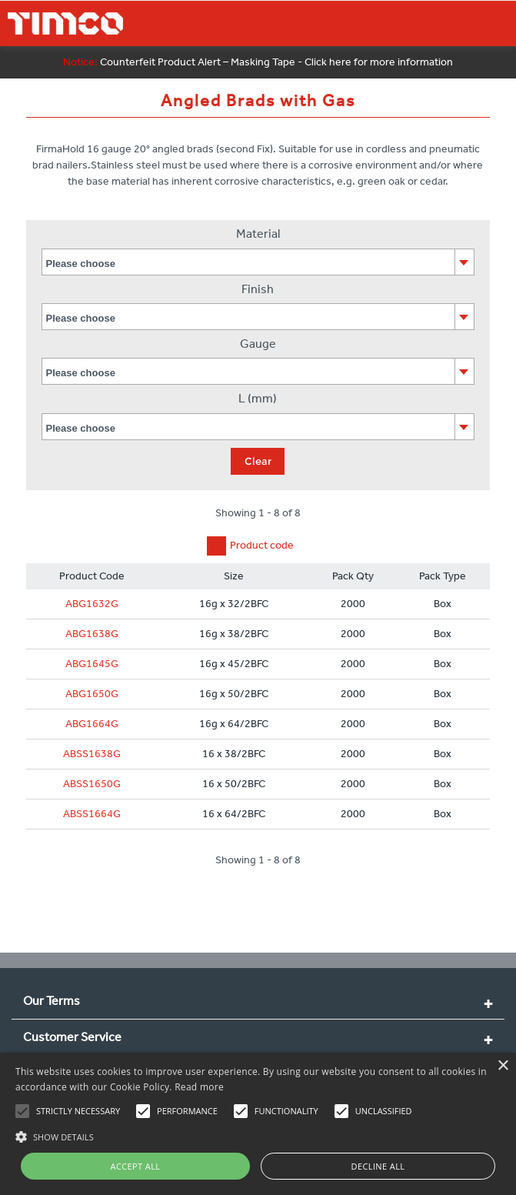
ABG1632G (91, 603)
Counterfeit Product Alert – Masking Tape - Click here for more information (258, 61)
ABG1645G (91, 663)
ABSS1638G (92, 753)
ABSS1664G (92, 813)
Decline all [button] (378, 1166)
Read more (199, 1086)
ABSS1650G (92, 783)
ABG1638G (91, 633)
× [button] (502, 1066)
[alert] (258, 1124)
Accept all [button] (136, 1166)
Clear (258, 461)
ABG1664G (91, 723)
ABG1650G (91, 693)
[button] (258, 1135)
